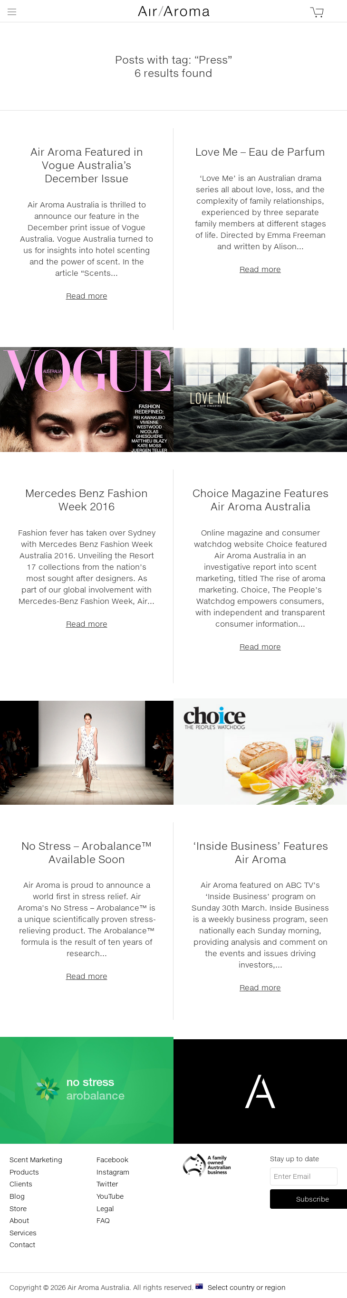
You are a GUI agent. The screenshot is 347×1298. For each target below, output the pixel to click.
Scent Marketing (36, 1160)
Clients (21, 1184)
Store (18, 1208)
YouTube (110, 1196)
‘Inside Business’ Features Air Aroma (260, 852)
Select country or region (247, 1287)
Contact (22, 1245)
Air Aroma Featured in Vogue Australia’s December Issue (86, 165)
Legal (105, 1208)
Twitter (107, 1184)
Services (23, 1233)
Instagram (112, 1172)
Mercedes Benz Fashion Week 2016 (86, 500)
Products (24, 1172)
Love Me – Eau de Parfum (260, 151)
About (19, 1220)
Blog (17, 1196)
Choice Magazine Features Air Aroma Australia (260, 500)
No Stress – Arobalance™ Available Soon (86, 852)
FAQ (103, 1220)
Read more (86, 295)
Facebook (112, 1160)
